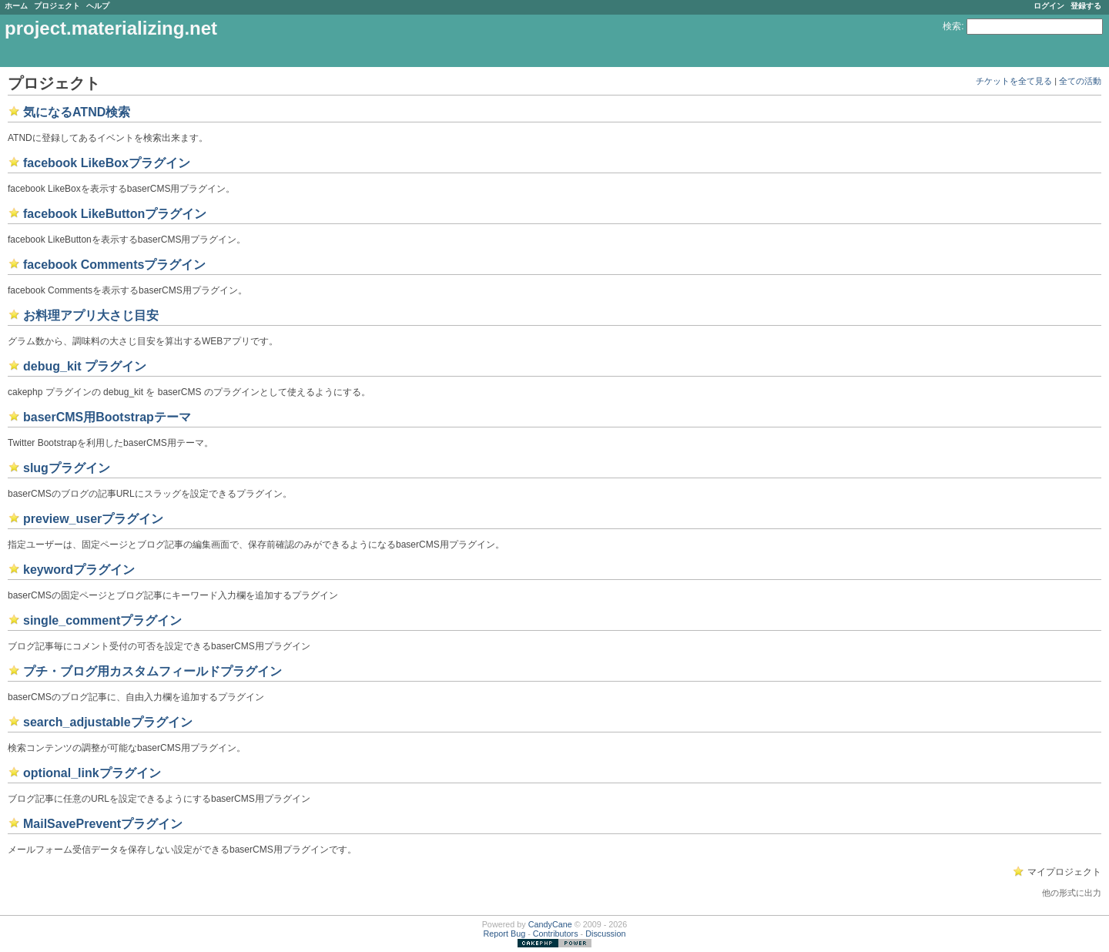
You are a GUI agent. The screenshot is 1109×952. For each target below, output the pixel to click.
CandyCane (550, 924)
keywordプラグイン (79, 569)
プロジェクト (57, 6)
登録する (1085, 6)
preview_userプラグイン (93, 518)
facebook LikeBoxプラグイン (106, 162)
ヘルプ (97, 6)
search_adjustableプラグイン (108, 722)
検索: (953, 26)
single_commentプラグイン (102, 620)
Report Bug (505, 933)
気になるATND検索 (76, 112)
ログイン (1049, 6)
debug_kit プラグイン (84, 366)
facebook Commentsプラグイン (114, 264)
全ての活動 (1080, 80)
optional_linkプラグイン (92, 772)
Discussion (605, 933)
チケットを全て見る (1014, 80)
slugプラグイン (66, 467)
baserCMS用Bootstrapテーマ (107, 417)
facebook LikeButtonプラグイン (114, 213)
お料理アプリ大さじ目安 (91, 315)
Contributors (555, 933)
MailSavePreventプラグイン (103, 823)
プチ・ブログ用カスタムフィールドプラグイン (152, 671)
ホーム (16, 6)
